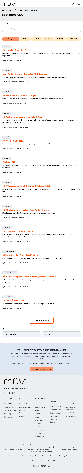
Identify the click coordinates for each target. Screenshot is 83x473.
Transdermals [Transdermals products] (40, 427)
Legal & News (8, 297)
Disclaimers (14, 456)
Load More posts (41, 320)
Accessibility (27, 456)
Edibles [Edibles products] (37, 414)
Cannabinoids (55, 413)
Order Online (24, 404)
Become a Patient (71, 404)
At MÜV (6, 137)
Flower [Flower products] (37, 410)
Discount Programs (23, 411)
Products (7, 46)
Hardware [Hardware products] (38, 433)
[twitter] (61, 334)
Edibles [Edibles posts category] (60, 39)
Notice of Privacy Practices (62, 456)
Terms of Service (31, 461)
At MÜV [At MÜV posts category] (25, 39)
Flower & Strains (9, 251)
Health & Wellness (9, 273)
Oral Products (40, 420)
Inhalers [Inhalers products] (37, 417)
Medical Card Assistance (41, 369)
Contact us (8, 417)
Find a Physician (71, 413)
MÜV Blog (7, 414)
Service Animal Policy (50, 461)
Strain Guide (54, 416)
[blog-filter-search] (41, 29)
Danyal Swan (8, 60)
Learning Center (56, 406)
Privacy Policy (41, 456)
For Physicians (70, 416)
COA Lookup (39, 437)
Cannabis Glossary (53, 420)
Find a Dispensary (26, 407)
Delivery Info (23, 416)
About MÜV (8, 404)
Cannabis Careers (10, 410)
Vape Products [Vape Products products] (40, 430)
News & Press (9, 407)
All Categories (10, 39)
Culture (6, 158)
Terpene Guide (55, 410)
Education (7, 227)
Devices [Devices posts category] (48, 39)
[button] (41, 54)
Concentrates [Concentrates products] (40, 407)
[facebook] (21, 334)
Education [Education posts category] (73, 39)
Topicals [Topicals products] (38, 424)
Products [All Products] (38, 404)
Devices (6, 113)
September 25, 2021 (21, 60)
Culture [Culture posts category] (37, 39)
